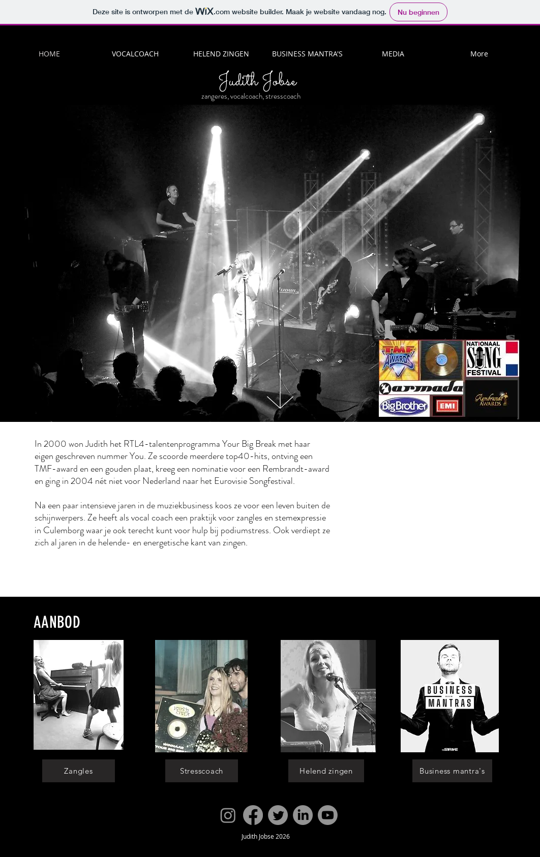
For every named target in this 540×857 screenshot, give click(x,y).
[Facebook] (253, 815)
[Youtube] (328, 815)
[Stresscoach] (201, 770)
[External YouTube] (432, 506)
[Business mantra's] (452, 770)
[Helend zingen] (326, 770)
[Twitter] (278, 815)
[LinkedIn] (303, 815)
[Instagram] (228, 815)
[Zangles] (78, 770)
